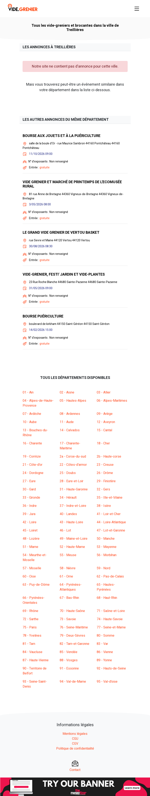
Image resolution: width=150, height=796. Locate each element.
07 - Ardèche (32, 413)
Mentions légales (75, 733)
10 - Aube (30, 422)
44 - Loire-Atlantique (111, 522)
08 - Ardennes (70, 413)
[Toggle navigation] (137, 9)
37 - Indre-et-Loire (73, 505)
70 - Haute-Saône (72, 611)
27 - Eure (29, 481)
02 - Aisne (67, 392)
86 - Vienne (105, 652)
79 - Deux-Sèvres (72, 635)
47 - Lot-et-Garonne (111, 530)
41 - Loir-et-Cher (109, 514)
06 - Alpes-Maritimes (112, 400)
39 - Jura (29, 514)
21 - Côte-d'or (32, 464)
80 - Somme (105, 635)
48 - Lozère (31, 538)
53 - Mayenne (106, 546)
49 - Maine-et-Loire (73, 538)
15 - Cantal (104, 430)
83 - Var (102, 643)
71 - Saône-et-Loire (111, 611)
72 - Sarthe (30, 619)
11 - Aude (67, 422)
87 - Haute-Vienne (36, 660)
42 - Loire (29, 522)
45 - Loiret (30, 530)
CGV (75, 743)
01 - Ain (28, 392)
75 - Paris (30, 627)
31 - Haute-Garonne (74, 489)
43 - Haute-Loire (71, 522)
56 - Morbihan (106, 555)
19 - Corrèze (32, 456)
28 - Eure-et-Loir (71, 481)
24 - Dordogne (33, 472)
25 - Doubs (68, 472)
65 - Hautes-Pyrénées (106, 587)
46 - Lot (65, 530)
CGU (75, 738)
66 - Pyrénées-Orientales (33, 600)
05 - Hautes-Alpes (73, 400)
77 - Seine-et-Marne (111, 627)
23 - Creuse (105, 464)
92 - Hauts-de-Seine (111, 668)
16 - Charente (32, 443)
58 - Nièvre (68, 568)
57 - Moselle (32, 568)
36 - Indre (30, 505)
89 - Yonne (104, 660)
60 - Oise (29, 576)
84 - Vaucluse (32, 652)
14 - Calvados (70, 430)
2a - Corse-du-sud (73, 456)
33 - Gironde (31, 497)
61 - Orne (66, 576)
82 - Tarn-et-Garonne (74, 643)
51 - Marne (30, 546)
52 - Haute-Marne (72, 546)
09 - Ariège (105, 413)
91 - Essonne (69, 668)
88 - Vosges (69, 660)
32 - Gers (103, 489)
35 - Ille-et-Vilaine (109, 497)
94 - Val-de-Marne (73, 681)
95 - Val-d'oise (107, 681)
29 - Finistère (106, 481)
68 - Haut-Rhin (107, 597)
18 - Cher (103, 443)
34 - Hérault (68, 497)
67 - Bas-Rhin (69, 597)
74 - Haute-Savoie (110, 619)
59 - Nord (103, 568)
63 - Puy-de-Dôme (36, 584)
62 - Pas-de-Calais (110, 576)
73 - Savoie (68, 619)
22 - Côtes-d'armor (73, 464)
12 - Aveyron (106, 422)
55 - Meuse (68, 555)
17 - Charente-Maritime (70, 446)
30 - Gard (29, 489)
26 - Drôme (105, 472)
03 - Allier (103, 392)
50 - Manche (106, 538)
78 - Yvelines (32, 635)
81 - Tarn (29, 643)
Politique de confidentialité (75, 748)
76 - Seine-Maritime (74, 627)
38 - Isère (104, 505)
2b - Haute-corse (109, 456)
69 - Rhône (30, 611)
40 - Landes (68, 514)
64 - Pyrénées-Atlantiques (70, 587)
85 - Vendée (68, 652)
